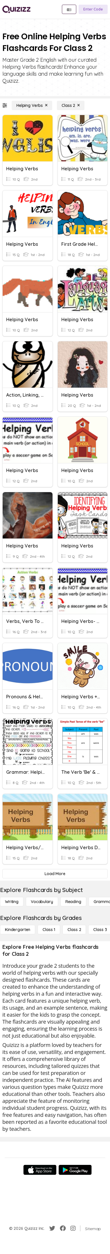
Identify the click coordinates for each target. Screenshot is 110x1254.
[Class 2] (70, 105)
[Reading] (73, 901)
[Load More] (55, 873)
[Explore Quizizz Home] (16, 9)
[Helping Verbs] (32, 105)
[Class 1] (49, 929)
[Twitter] (52, 1228)
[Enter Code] (93, 9)
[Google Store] (75, 1170)
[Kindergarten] (17, 929)
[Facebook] (63, 1228)
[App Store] (39, 1170)
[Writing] (11, 901)
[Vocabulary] (42, 901)
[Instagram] (73, 1228)
